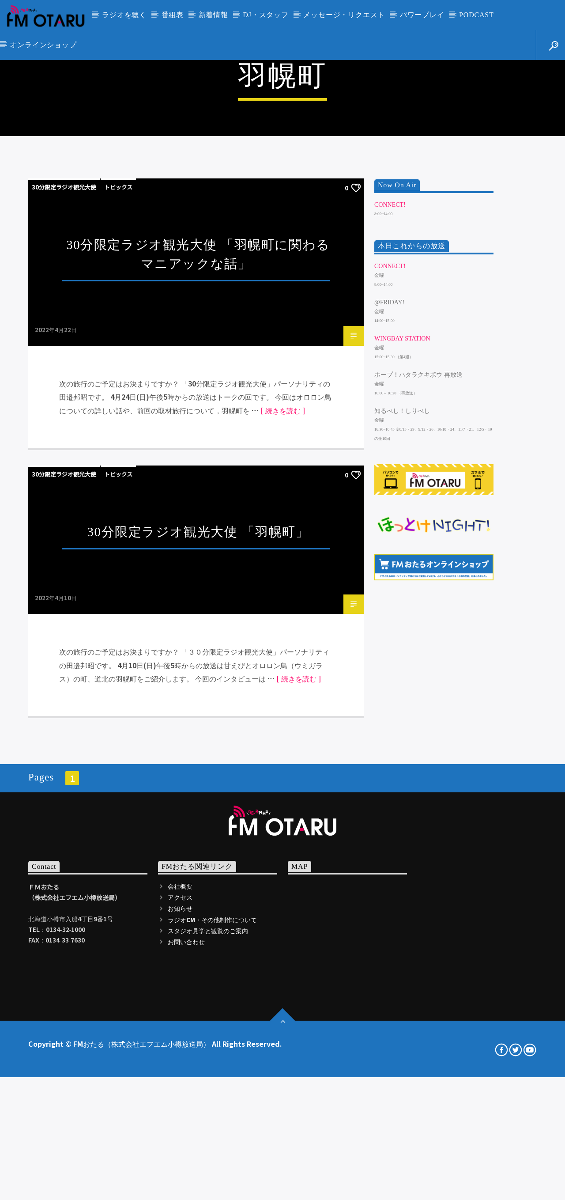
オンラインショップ (43, 45)
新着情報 (213, 15)
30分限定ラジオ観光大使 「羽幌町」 (198, 810)
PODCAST (476, 15)
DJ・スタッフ (265, 15)
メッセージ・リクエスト (344, 15)
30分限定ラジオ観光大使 (64, 466)
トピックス (118, 466)
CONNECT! (390, 483)
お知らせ (180, 1187)
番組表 (173, 15)
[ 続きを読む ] (282, 689)
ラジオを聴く (124, 15)
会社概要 (180, 1164)
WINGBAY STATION (402, 617)
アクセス (180, 1175)
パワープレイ (422, 15)
